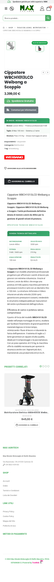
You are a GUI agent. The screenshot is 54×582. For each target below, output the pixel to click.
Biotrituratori (19, 145)
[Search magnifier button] (48, 18)
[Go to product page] (27, 390)
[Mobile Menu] (6, 8)
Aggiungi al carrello (23, 181)
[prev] (43, 73)
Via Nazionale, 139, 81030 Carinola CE (18, 462)
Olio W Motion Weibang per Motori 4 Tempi (39, 48)
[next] (48, 73)
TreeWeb (37, 563)
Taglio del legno (33, 410)
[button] (40, 366)
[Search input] (24, 18)
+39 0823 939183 (11, 465)
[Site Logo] (27, 8)
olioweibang (14, 148)
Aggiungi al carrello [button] (28, 425)
